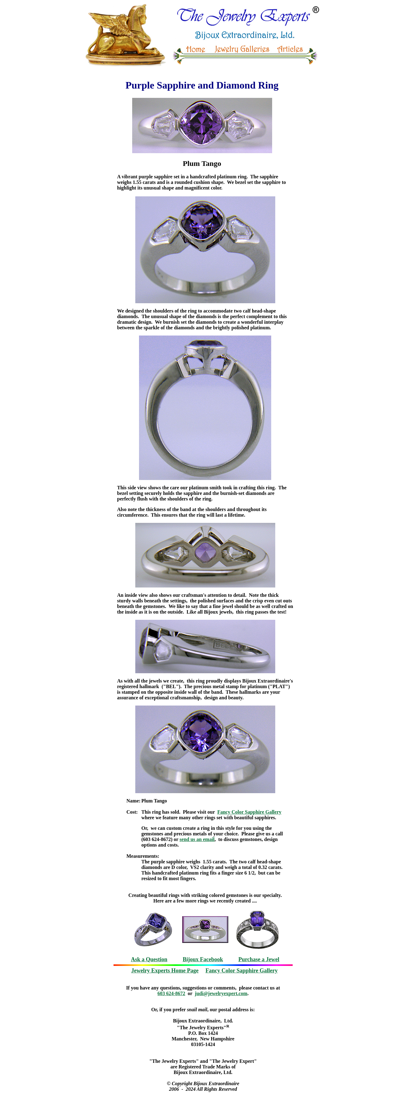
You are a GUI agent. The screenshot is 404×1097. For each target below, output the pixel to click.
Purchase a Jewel (258, 959)
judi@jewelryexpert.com (221, 993)
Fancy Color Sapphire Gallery (249, 812)
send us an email (196, 839)
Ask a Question (149, 959)
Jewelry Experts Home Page (164, 970)
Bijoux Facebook (203, 959)
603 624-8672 (171, 993)
